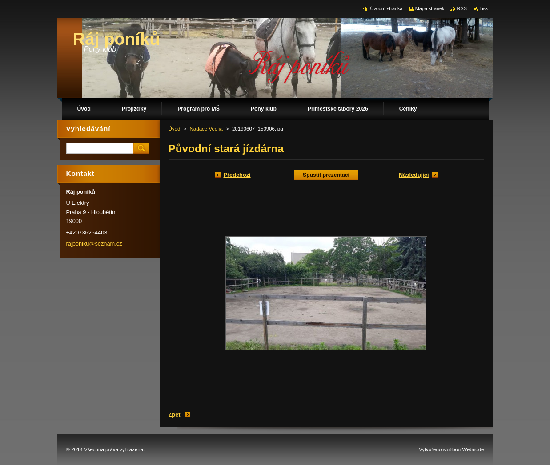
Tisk (483, 8)
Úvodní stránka (386, 8)
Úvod (175, 128)
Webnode (473, 449)
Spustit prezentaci (326, 175)
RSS (462, 8)
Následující (414, 174)
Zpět (175, 414)
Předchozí (237, 174)
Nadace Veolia (206, 128)
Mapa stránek (430, 8)
